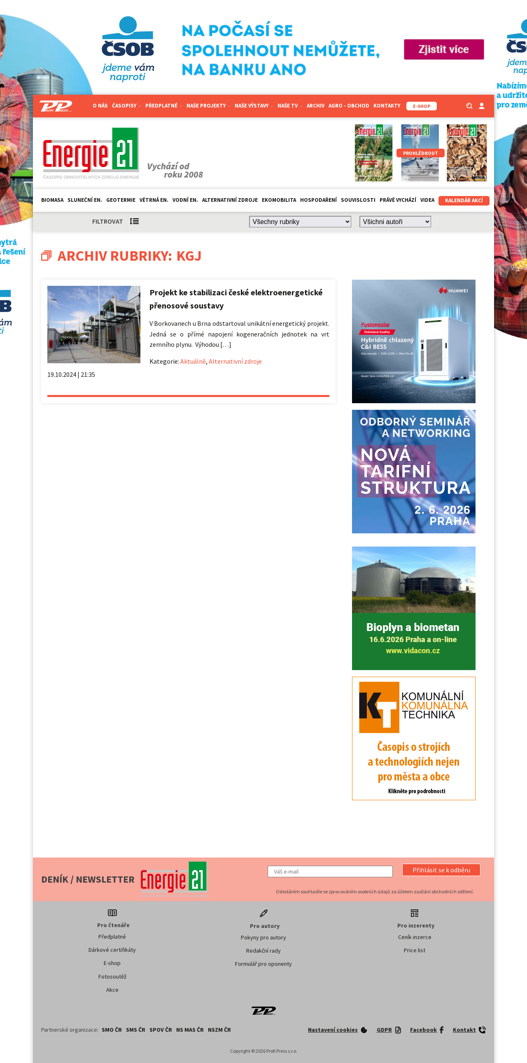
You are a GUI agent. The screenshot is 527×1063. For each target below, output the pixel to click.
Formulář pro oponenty (263, 963)
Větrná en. (154, 199)
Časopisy (126, 105)
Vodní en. (185, 199)
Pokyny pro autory (263, 937)
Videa (427, 199)
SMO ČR (112, 1029)
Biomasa (52, 199)
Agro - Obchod (349, 105)
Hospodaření (318, 199)
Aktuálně (193, 361)
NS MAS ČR (190, 1029)
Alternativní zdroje (230, 199)
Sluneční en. (85, 199)
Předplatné (163, 105)
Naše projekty (209, 105)
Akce (112, 989)
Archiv (315, 105)
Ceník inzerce (414, 937)
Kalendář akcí (464, 200)
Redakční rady (263, 950)
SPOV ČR (160, 1029)
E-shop (112, 963)
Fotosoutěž (112, 976)
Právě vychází (398, 199)
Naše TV (290, 105)
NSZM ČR (219, 1029)
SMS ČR (135, 1029)
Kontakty (386, 105)
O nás (100, 105)
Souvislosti (358, 199)
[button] (441, 870)
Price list (414, 950)
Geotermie (120, 199)
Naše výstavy (254, 105)
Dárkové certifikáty (112, 949)
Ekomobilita (279, 199)
